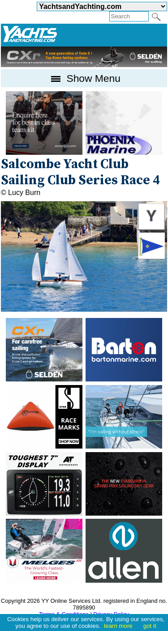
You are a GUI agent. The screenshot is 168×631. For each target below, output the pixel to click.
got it (149, 626)
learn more (118, 626)
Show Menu (84, 78)
